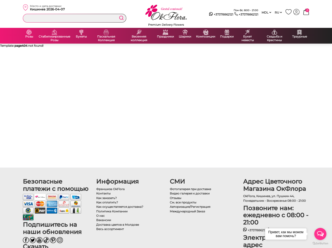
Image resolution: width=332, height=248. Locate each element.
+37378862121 (221, 14)
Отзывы (175, 198)
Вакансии (103, 220)
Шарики (185, 36)
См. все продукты (183, 202)
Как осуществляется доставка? (119, 207)
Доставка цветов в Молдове (117, 224)
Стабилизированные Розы (54, 38)
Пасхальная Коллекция (106, 38)
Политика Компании (112, 211)
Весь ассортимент (110, 229)
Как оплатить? (107, 202)
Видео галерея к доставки (190, 193)
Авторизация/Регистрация (190, 207)
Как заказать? (106, 198)
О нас (100, 215)
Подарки (227, 36)
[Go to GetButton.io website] (320, 243)
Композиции (205, 36)
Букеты (81, 36)
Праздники (165, 36)
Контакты (103, 193)
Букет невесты (247, 38)
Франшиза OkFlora (110, 189)
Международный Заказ (187, 211)
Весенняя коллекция (139, 38)
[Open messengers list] (320, 234)
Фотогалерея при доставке (190, 189)
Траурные (299, 36)
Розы (29, 36)
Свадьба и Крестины (274, 38)
